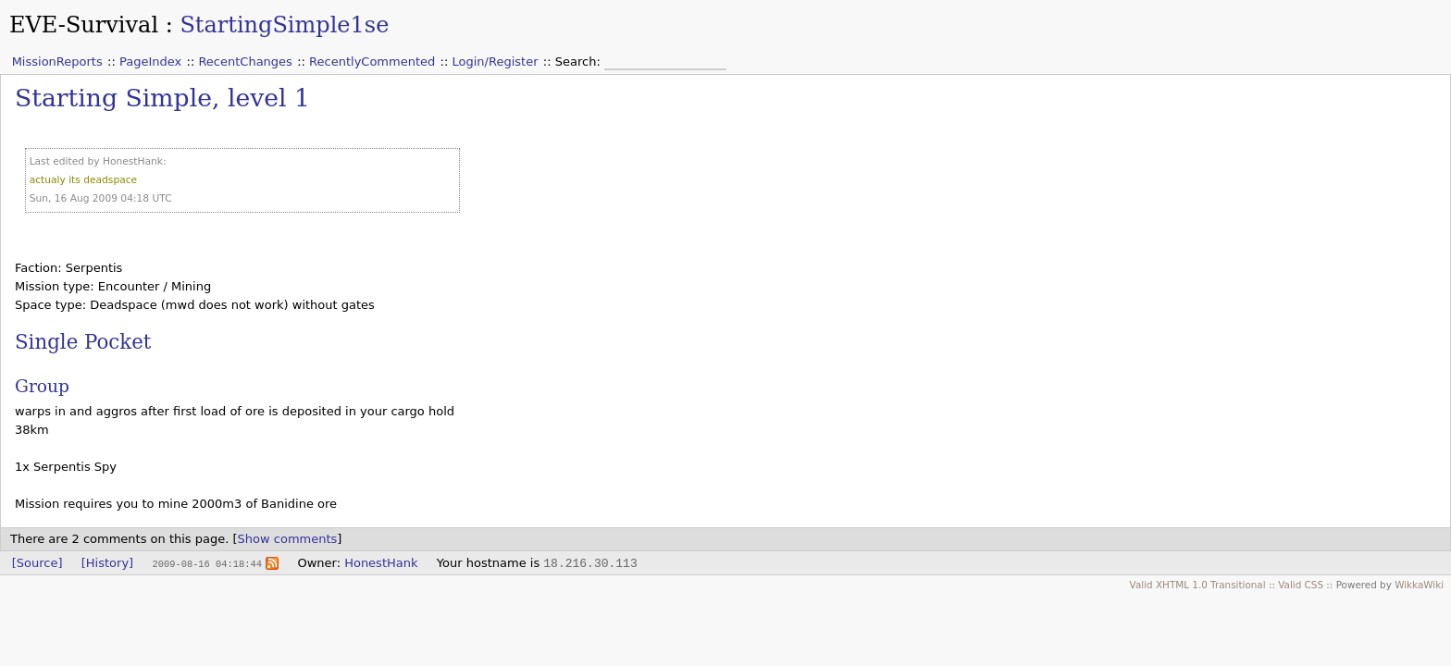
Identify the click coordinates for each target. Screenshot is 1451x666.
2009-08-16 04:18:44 (206, 563)
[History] (107, 563)
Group (42, 386)
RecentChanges (244, 61)
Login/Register (496, 61)
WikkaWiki (1419, 584)
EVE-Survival (83, 25)
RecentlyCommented (372, 61)
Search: (579, 61)
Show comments (288, 539)
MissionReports (57, 61)
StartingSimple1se (284, 25)
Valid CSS (1300, 584)
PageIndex (150, 61)
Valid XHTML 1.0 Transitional (1198, 584)
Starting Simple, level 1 (162, 97)
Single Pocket (83, 341)
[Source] (37, 563)
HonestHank (380, 563)
